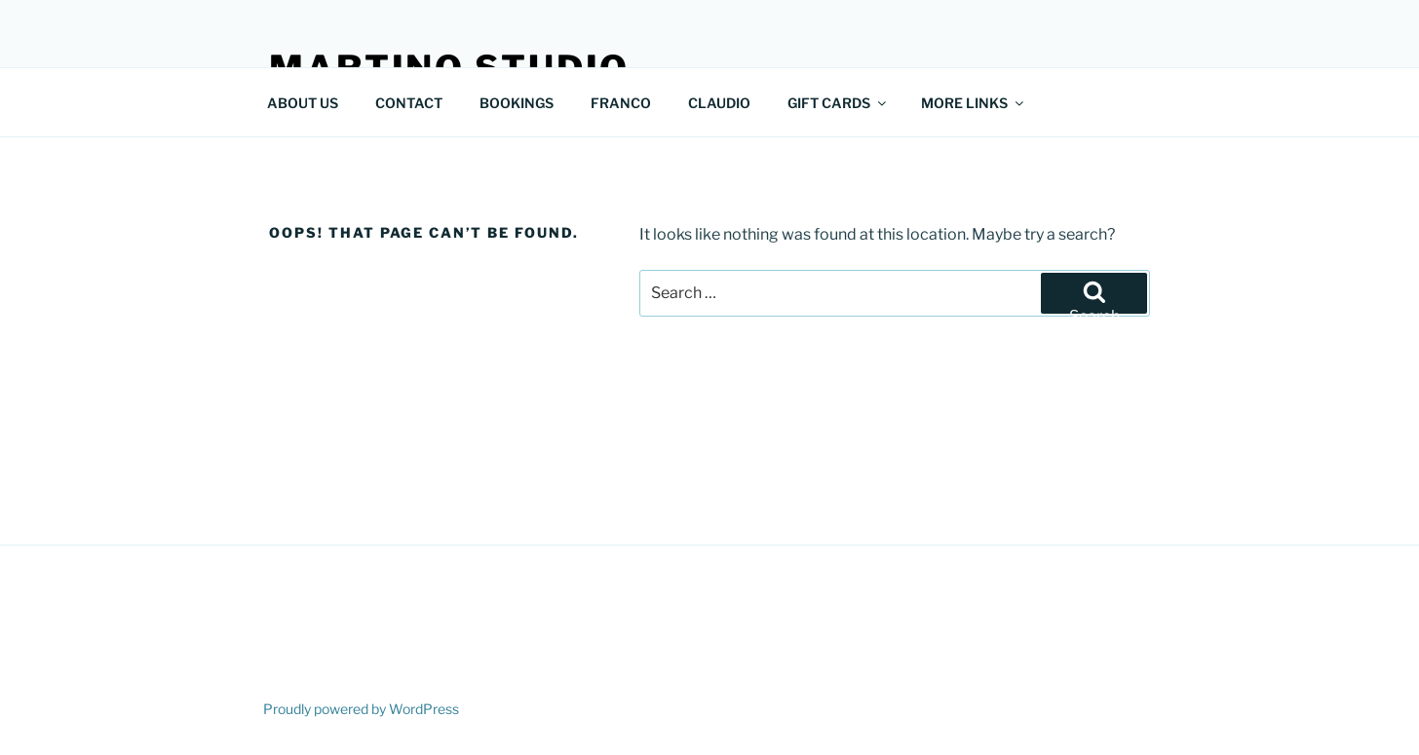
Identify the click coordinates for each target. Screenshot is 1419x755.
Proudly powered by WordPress (361, 708)
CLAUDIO (719, 102)
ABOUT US (302, 102)
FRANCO (621, 102)
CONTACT (408, 102)
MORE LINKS (973, 102)
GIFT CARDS (838, 102)
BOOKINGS (516, 102)
